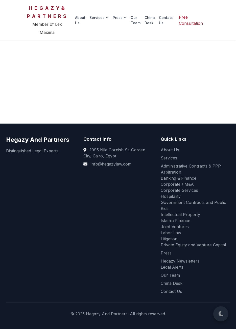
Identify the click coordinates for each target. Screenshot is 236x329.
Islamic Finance (175, 220)
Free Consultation (191, 20)
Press (120, 17)
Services (99, 17)
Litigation (169, 238)
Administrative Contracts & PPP (191, 166)
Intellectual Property (180, 214)
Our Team (135, 20)
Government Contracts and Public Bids (193, 205)
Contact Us (166, 20)
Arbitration (171, 172)
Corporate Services (179, 190)
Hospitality (171, 196)
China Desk (150, 20)
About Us (80, 20)
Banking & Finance (178, 178)
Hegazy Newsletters (180, 261)
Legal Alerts (172, 267)
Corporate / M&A (177, 184)
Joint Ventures (175, 226)
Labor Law (171, 232)
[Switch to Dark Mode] (220, 313)
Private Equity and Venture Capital (193, 244)
